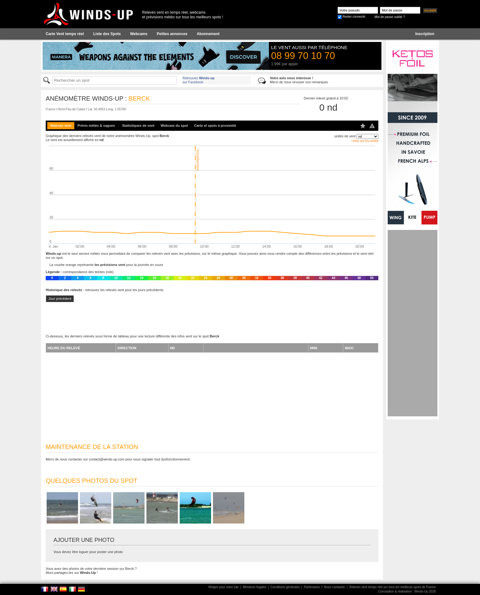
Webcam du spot (174, 125)
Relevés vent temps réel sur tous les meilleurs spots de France (392, 587)
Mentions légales (254, 587)
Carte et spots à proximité (215, 125)
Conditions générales (285, 587)
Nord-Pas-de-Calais (71, 109)
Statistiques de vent (138, 125)
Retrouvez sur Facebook (198, 80)
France (50, 109)
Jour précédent (59, 298)
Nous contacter (334, 587)
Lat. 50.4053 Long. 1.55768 (107, 109)
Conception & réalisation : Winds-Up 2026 (407, 591)
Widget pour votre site (223, 587)
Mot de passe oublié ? (389, 17)
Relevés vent (60, 125)
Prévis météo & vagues (96, 125)
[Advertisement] (412, 323)
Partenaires (312, 587)
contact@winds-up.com (107, 459)
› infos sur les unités (364, 141)
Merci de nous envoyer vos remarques (299, 80)
